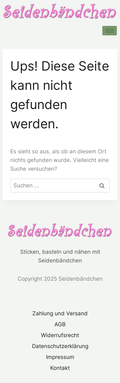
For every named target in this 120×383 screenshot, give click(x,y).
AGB (60, 324)
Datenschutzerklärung (60, 346)
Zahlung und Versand (60, 313)
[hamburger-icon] (109, 30)
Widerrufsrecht (60, 335)
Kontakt (60, 368)
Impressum (60, 357)
